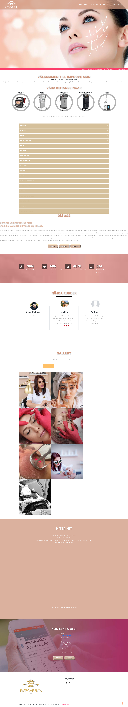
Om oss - (99, 5)
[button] (63, 334)
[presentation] (63, 332)
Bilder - (113, 5)
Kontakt (120, 5)
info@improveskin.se (66, 635)
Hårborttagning (78, 366)
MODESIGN (65, 704)
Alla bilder (48, 366)
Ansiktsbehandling (62, 366)
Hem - (81, 5)
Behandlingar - (89, 5)
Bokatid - (106, 5)
